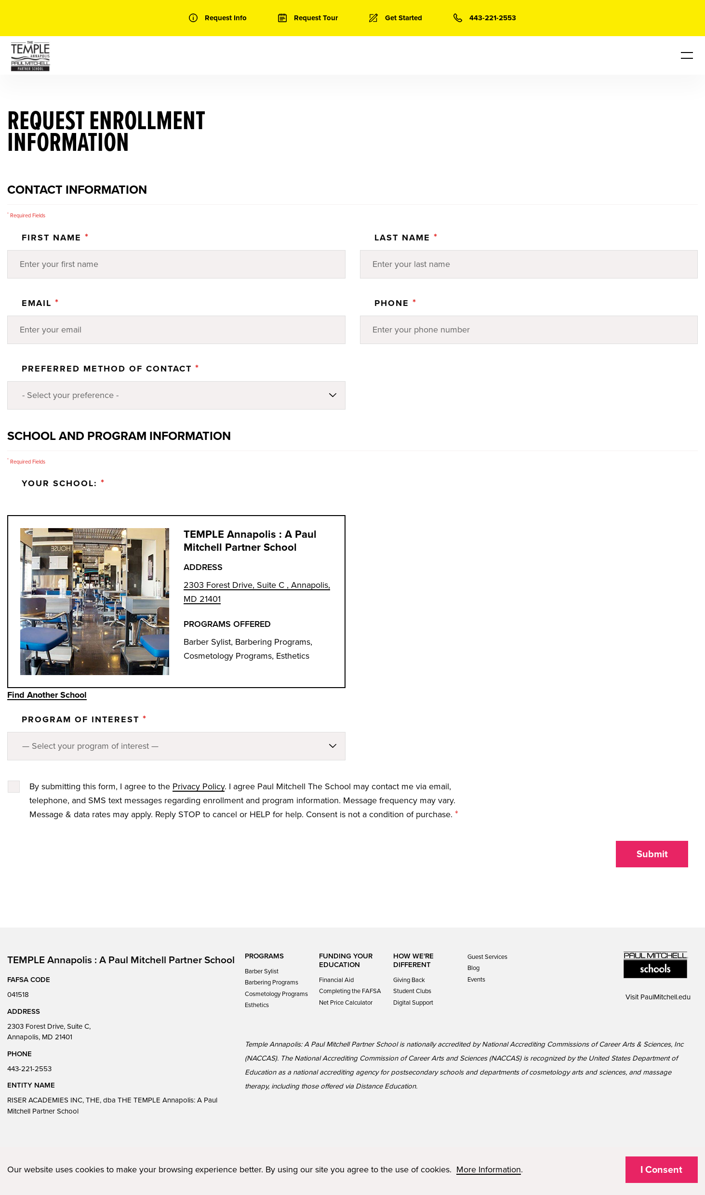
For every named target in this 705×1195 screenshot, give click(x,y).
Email (40, 303)
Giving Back (409, 980)
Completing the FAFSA (350, 991)
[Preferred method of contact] (176, 395)
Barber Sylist (262, 971)
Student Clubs (412, 991)
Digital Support (413, 1003)
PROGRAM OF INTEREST (84, 719)
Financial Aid (336, 980)
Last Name (406, 237)
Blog (473, 968)
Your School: (63, 483)
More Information (488, 1169)
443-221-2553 (29, 1068)
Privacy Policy (199, 786)
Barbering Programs (271, 982)
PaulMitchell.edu (665, 997)
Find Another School (47, 695)
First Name (55, 237)
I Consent (661, 1170)
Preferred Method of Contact (111, 368)
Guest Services (487, 957)
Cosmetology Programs (276, 994)
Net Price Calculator (345, 1003)
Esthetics (257, 1005)
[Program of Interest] (176, 746)
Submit (652, 854)
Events (476, 979)
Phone (395, 303)
